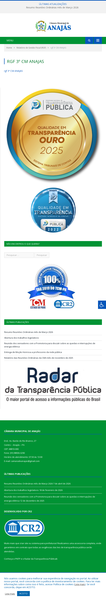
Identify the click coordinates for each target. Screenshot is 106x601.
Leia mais (80, 584)
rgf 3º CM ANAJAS (13, 83)
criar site (24, 555)
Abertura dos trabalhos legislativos (21, 350)
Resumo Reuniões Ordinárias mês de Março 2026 (52, 7)
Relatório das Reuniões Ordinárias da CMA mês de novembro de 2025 (38, 370)
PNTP (17, 571)
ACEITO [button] (23, 593)
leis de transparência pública (71, 559)
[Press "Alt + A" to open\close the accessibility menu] (102, 305)
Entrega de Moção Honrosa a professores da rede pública (33, 364)
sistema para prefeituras (44, 555)
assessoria (79, 555)
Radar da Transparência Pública (40, 571)
